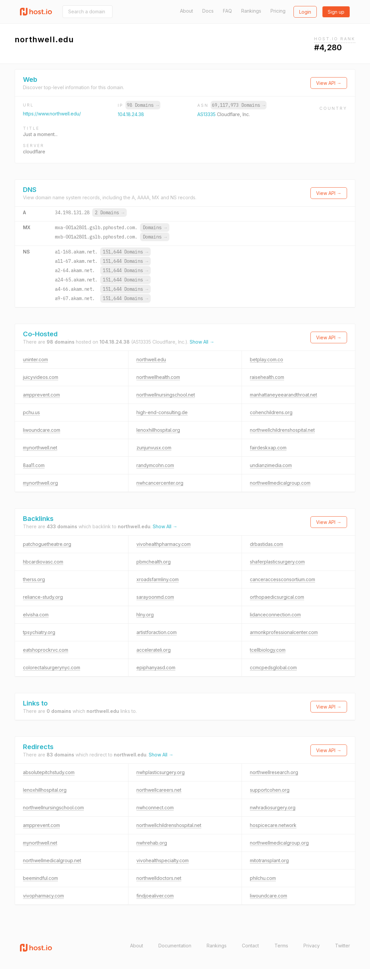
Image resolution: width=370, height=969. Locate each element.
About (186, 11)
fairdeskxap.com (268, 447)
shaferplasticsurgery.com (277, 562)
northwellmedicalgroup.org (279, 843)
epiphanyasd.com (155, 667)
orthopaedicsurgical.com (277, 597)
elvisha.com (36, 614)
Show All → (202, 342)
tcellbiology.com (267, 650)
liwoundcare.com (41, 430)
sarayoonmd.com (155, 597)
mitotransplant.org (269, 860)
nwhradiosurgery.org (272, 807)
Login (305, 12)
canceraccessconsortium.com (282, 579)
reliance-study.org (43, 597)
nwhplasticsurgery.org (160, 772)
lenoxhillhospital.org (158, 430)
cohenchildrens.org (271, 412)
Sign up (336, 12)
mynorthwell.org (40, 483)
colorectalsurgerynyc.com (51, 667)
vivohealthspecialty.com (162, 860)
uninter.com (35, 359)
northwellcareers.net (158, 790)
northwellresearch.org (274, 772)
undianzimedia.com (271, 465)
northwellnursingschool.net (165, 395)
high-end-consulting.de (162, 412)
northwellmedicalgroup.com (280, 483)
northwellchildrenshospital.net (282, 430)
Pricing (278, 11)
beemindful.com (40, 878)
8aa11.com (34, 465)
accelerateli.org (153, 650)
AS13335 (207, 114)
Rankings (251, 11)
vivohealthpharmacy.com (163, 544)
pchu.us (31, 412)
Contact (250, 945)
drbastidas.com (266, 544)
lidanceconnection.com (275, 614)
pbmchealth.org (153, 562)
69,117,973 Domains (238, 105)
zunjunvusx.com (153, 447)
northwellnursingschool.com (53, 807)
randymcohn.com (155, 465)
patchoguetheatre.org (47, 544)
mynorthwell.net (40, 447)
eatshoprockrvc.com (45, 650)
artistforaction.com (156, 632)
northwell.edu (151, 359)
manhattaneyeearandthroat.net (283, 395)
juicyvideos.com (40, 377)
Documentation (174, 945)
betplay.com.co (266, 359)
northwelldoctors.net (158, 878)
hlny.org (145, 614)
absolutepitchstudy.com (49, 772)
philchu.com (263, 878)
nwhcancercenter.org (159, 483)
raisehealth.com (267, 377)
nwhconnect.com (155, 807)
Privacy (311, 945)
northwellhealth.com (158, 377)
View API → (328, 83)
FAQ (227, 11)
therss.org (34, 579)
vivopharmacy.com (43, 895)
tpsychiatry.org (39, 632)
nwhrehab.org (151, 843)
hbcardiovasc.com (43, 562)
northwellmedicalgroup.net (52, 860)
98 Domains (143, 105)
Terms (281, 945)
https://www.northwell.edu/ (52, 113)
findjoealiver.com (155, 895)
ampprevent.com (41, 395)
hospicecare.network (273, 825)
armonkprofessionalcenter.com (284, 632)
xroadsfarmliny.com (157, 579)
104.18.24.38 (131, 114)
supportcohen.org (269, 790)
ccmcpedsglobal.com (273, 667)
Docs (208, 11)
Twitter (342, 945)
